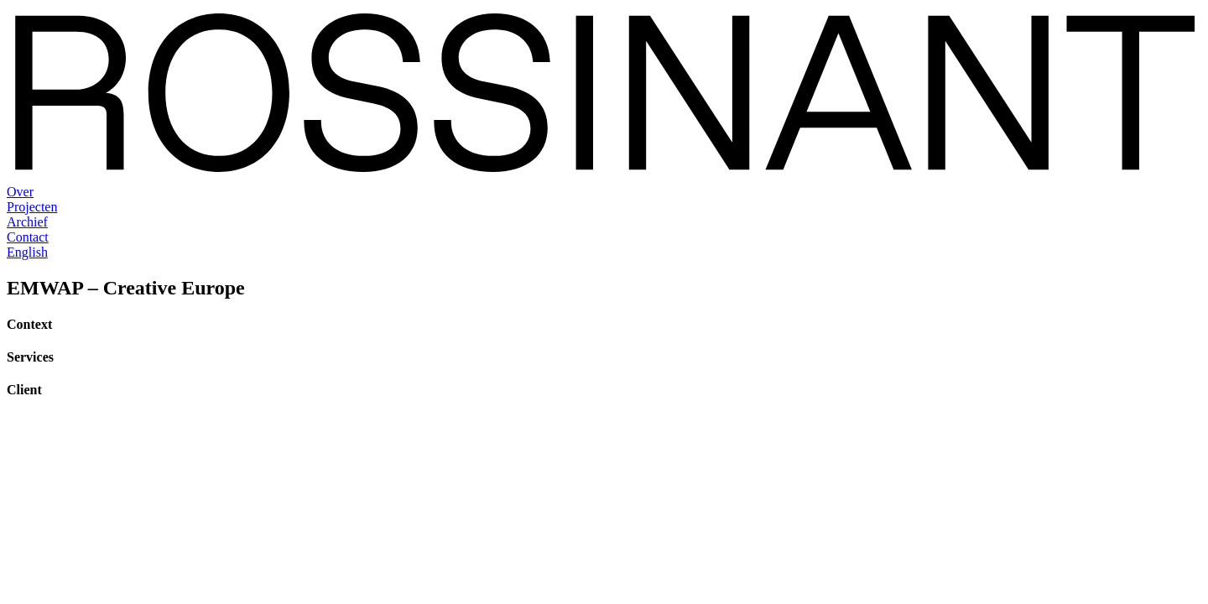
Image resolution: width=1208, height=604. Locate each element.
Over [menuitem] (20, 192)
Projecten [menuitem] (32, 207)
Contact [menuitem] (28, 237)
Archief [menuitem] (27, 222)
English (27, 252)
